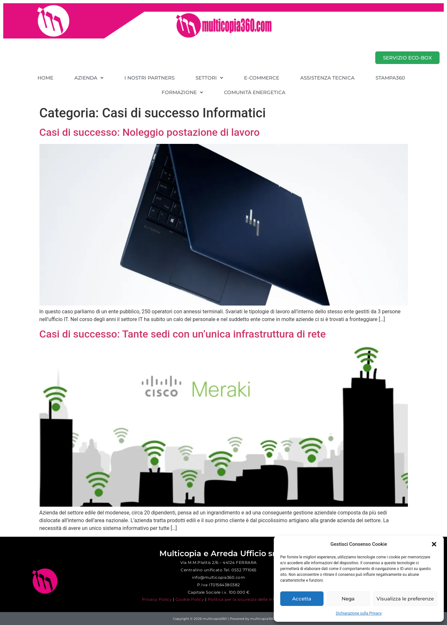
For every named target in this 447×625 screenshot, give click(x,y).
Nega (348, 599)
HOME (45, 78)
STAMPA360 (390, 78)
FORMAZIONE (182, 92)
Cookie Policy (190, 599)
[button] (434, 544)
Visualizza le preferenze (405, 599)
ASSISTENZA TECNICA (327, 78)
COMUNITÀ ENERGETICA (254, 92)
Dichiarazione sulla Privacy (359, 613)
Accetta (301, 599)
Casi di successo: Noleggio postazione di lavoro (149, 132)
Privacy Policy (157, 599)
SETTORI (209, 78)
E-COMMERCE (261, 78)
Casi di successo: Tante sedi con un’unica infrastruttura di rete (182, 334)
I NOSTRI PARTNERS (149, 78)
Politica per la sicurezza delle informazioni (251, 599)
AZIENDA (88, 78)
